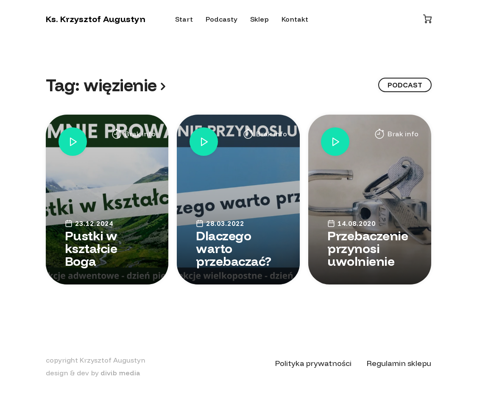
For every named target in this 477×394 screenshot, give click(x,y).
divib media (120, 373)
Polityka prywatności (313, 363)
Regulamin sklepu (399, 363)
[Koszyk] (427, 19)
